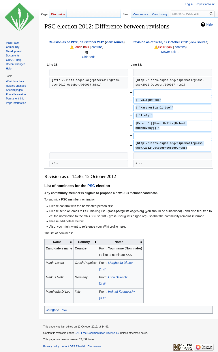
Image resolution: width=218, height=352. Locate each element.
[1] (101, 269)
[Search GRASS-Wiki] (192, 14)
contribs (97, 47)
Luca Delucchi (118, 277)
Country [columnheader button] (84, 242)
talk (86, 47)
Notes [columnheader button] (119, 242)
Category (52, 310)
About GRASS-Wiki (73, 346)
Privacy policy (51, 346)
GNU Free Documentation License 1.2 (97, 333)
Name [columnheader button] (57, 242)
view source (115, 42)
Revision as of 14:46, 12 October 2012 (160, 42)
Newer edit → (170, 52)
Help (209, 24)
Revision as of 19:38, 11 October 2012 (76, 42)
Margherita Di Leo (120, 262)
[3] (101, 298)
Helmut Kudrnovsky (121, 291)
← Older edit (86, 57)
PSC (91, 186)
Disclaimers (94, 346)
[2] (101, 283)
